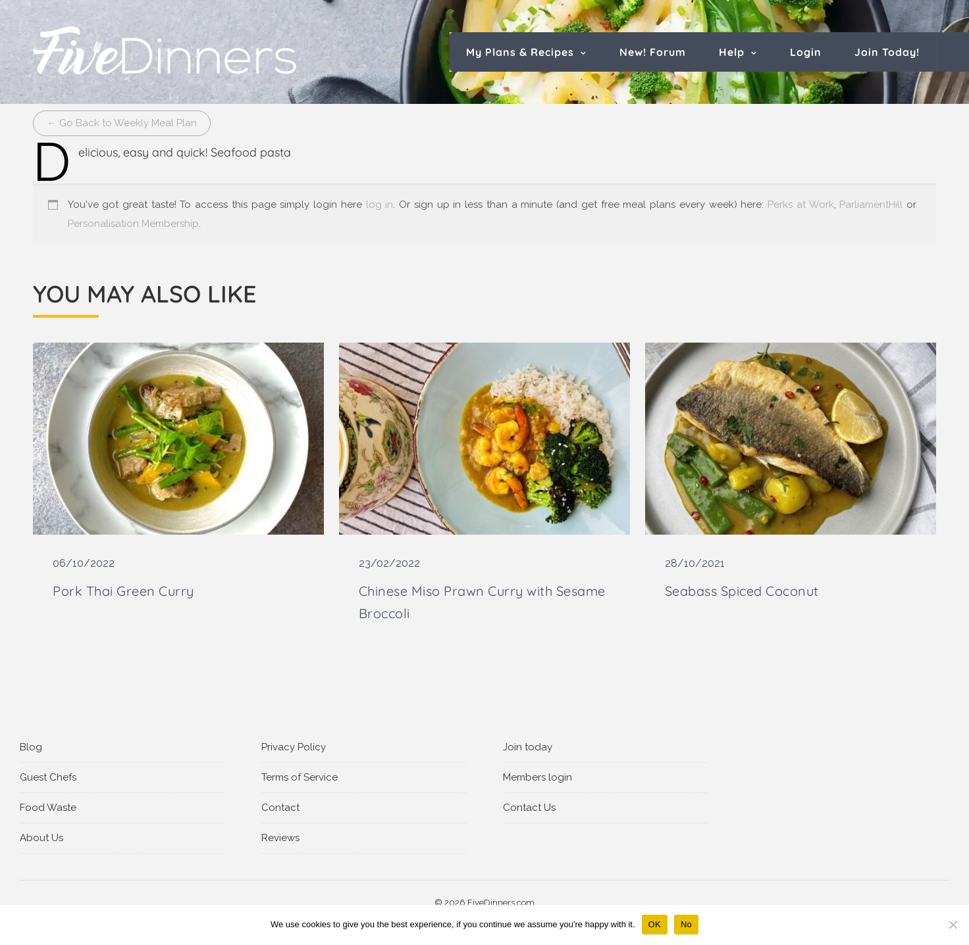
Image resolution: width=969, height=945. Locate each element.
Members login (537, 777)
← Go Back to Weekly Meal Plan (122, 123)
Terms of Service (299, 777)
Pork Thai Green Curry (123, 591)
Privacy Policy (293, 747)
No (686, 924)
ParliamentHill (871, 204)
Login (806, 52)
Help (732, 52)
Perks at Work (801, 204)
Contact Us (529, 807)
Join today (527, 747)
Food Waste (48, 807)
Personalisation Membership (133, 224)
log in (380, 204)
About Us (41, 838)
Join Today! (887, 52)
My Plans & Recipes (520, 52)
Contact (280, 807)
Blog (31, 747)
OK (654, 924)
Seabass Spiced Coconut (742, 591)
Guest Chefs (48, 777)
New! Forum (652, 52)
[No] (952, 924)
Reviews (280, 838)
